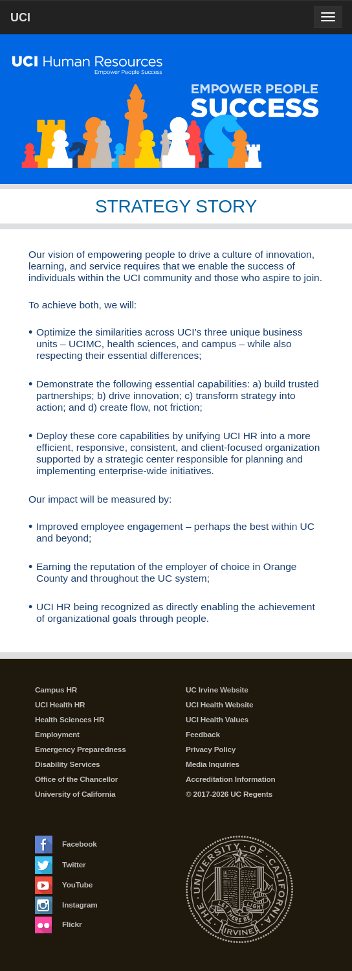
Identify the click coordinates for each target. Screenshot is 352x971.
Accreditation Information (231, 779)
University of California (75, 794)
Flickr (58, 924)
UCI (42, 17)
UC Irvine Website (217, 689)
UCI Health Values (217, 719)
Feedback (203, 734)
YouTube (64, 884)
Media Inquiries (212, 764)
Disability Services (67, 764)
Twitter (60, 864)
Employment (57, 734)
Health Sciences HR (69, 719)
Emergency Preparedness (80, 749)
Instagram (66, 904)
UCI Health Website (219, 704)
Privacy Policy (211, 749)
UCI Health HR (60, 704)
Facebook (66, 844)
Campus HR (56, 689)
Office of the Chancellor (76, 779)
